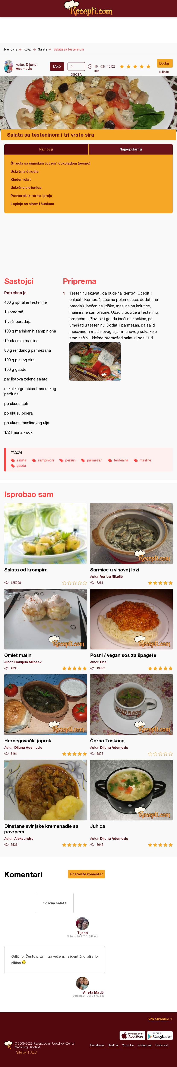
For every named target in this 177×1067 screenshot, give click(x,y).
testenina (121, 460)
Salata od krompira (45, 544)
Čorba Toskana (131, 715)
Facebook (97, 1045)
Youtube (128, 1045)
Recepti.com (88, 8)
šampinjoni (46, 460)
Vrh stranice (158, 1019)
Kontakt (35, 1047)
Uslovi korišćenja (63, 1043)
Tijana (82, 933)
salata (21, 460)
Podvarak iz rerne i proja (31, 196)
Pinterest (161, 1045)
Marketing (21, 1047)
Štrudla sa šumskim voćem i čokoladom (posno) (50, 163)
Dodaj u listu (164, 64)
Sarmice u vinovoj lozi (131, 544)
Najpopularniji (131, 149)
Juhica (131, 803)
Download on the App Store (132, 1035)
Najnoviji (46, 149)
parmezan (94, 460)
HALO (32, 1052)
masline (145, 460)
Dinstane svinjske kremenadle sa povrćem (45, 803)
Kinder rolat (21, 179)
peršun (70, 460)
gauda (21, 465)
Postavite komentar (86, 874)
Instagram (145, 1045)
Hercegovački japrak (45, 715)
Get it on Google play (160, 1035)
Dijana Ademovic (26, 66)
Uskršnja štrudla (24, 171)
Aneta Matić (93, 992)
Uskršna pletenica (26, 187)
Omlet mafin (45, 629)
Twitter (113, 1045)
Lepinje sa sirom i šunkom (32, 204)
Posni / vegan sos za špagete (131, 629)
